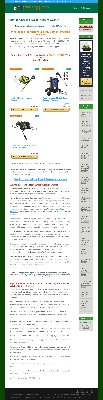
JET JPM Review (84, 146)
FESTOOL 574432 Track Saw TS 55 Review (85, 180)
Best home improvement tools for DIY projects (47, 26)
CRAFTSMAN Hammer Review (86, 114)
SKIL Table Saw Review (85, 139)
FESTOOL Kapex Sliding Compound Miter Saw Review (86, 168)
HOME (75, 8)
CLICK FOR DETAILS (25, 110)
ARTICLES (85, 8)
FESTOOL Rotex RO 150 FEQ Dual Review (85, 156)
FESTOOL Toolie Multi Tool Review (85, 294)
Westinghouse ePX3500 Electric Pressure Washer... (55, 99)
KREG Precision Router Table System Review (85, 272)
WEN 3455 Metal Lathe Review (85, 190)
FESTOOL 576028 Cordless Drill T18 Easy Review (85, 305)
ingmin (40, 378)
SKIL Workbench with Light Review (85, 241)
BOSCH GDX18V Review (84, 251)
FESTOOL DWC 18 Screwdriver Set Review (85, 219)
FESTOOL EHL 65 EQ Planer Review (86, 123)
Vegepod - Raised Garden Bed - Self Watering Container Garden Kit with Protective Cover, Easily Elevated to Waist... (86, 63)
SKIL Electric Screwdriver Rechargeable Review (86, 284)
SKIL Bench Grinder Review (85, 199)
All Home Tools (86, 322)
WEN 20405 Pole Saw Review (85, 261)
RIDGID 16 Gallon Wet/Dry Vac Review (85, 230)
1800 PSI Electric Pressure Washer (21, 99)
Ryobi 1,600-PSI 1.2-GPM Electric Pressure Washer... (24, 146)
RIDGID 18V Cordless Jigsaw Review (86, 209)
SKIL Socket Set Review (86, 132)
